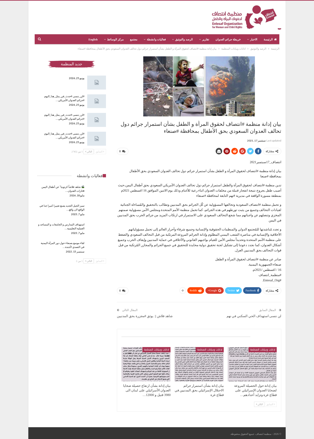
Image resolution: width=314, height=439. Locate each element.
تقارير (205, 39)
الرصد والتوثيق (184, 39)
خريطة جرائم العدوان (228, 39)
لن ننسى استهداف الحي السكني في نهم (254, 314)
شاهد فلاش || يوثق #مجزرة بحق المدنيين (145, 314)
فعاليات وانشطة (156, 39)
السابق (270, 402)
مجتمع (133, 39)
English (93, 39)
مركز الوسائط (115, 39)
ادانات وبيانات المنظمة (262, 348)
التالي (259, 402)
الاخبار (253, 39)
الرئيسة (270, 39)
